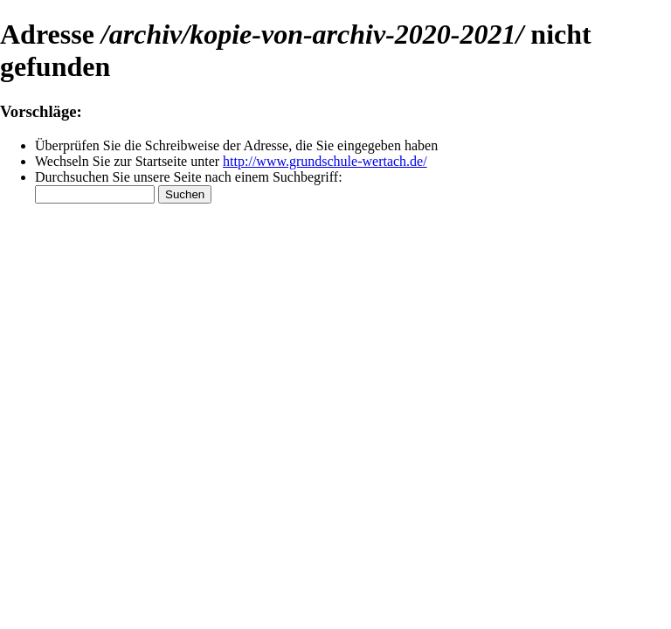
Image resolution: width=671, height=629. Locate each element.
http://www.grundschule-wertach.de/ (325, 161)
